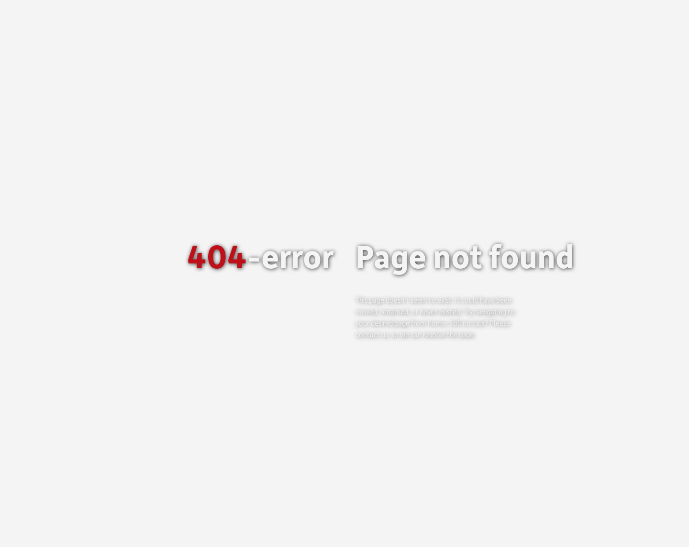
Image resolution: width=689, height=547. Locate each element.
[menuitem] (639, 19)
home (437, 323)
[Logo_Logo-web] (84, 13)
